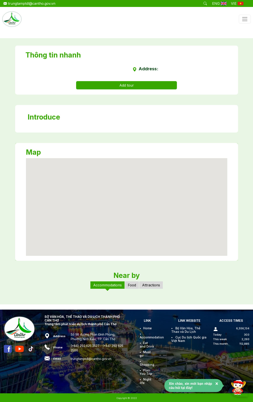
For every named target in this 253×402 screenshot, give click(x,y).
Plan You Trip (146, 372)
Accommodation (152, 337)
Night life (145, 381)
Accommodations (107, 285)
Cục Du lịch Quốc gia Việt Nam (189, 339)
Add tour (126, 85)
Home (147, 328)
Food (132, 285)
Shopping (147, 364)
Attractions (151, 285)
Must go (145, 353)
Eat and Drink (147, 344)
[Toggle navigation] (245, 19)
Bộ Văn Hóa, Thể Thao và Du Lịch (185, 329)
